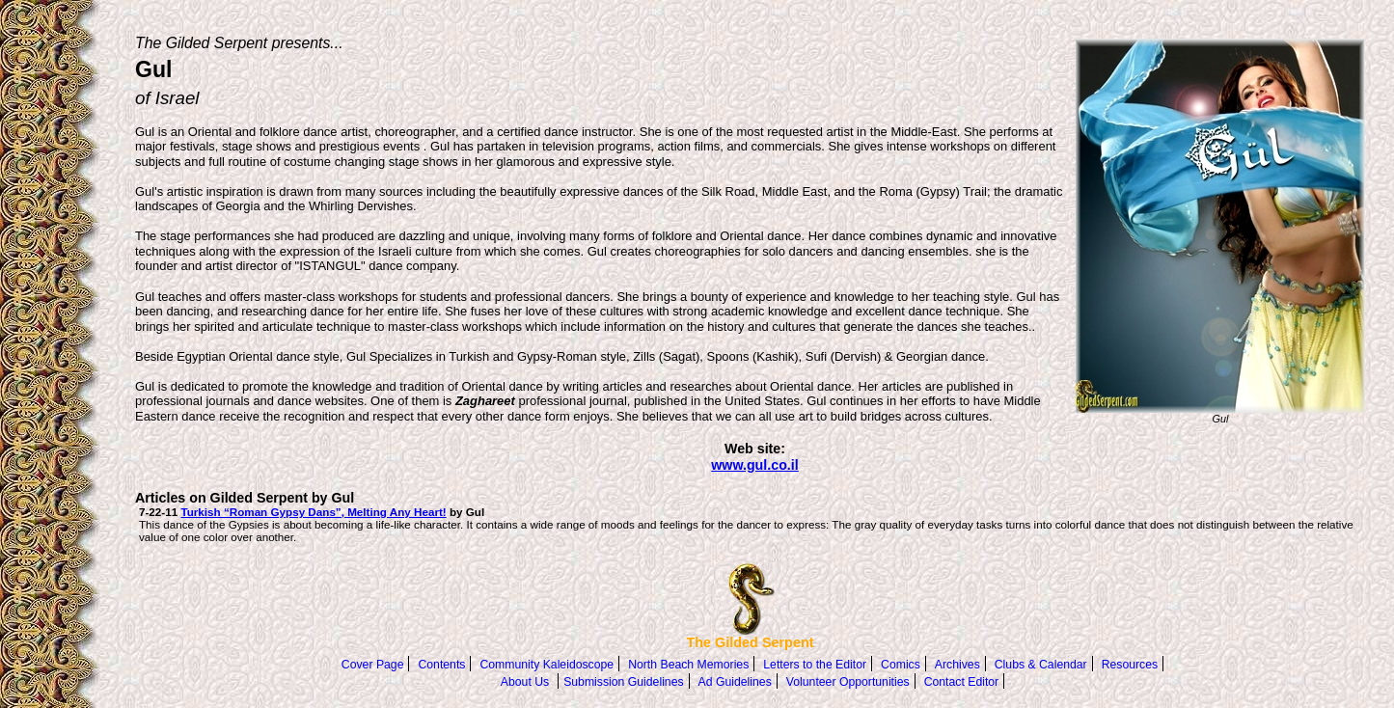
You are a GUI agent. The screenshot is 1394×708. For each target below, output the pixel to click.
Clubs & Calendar (1041, 664)
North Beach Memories (688, 664)
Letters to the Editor (814, 664)
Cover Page (373, 664)
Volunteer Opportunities (848, 682)
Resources (1130, 664)
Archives (957, 664)
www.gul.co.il (755, 465)
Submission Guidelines (623, 682)
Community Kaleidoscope (546, 664)
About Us (525, 682)
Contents (441, 664)
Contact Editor (961, 682)
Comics (900, 664)
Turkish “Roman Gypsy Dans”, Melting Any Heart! (313, 511)
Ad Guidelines (735, 682)
